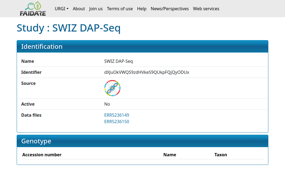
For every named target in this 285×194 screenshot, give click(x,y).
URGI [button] (60, 9)
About (79, 9)
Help (142, 9)
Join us (96, 9)
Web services (206, 9)
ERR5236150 (116, 121)
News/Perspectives (170, 9)
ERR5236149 (116, 115)
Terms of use (120, 9)
